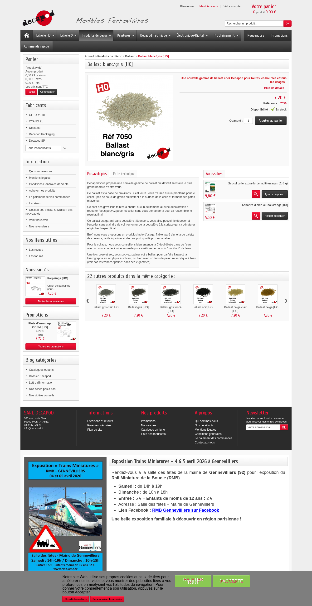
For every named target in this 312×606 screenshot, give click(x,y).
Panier (31, 59)
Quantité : (236, 120)
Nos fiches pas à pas (42, 389)
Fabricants (35, 105)
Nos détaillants (204, 425)
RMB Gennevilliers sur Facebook (185, 510)
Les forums (36, 256)
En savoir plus (97, 174)
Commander (47, 91)
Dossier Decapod (40, 376)
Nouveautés (256, 35)
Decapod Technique (155, 35)
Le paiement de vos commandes (49, 197)
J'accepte (231, 580)
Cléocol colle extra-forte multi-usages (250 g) (258, 183)
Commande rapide (36, 46)
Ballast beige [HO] (267, 307)
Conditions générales (208, 434)
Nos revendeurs (39, 226)
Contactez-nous (205, 442)
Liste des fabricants (153, 434)
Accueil (89, 56)
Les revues (36, 249)
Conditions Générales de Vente (48, 184)
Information (37, 162)
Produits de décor (97, 35)
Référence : (271, 103)
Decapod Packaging (41, 134)
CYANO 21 (36, 121)
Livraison (34, 203)
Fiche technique (124, 174)
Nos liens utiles (41, 240)
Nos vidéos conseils (41, 395)
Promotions (280, 35)
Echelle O (68, 35)
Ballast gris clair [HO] (106, 307)
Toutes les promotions (51, 346)
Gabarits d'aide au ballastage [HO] (265, 205)
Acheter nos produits (42, 190)
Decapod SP (37, 140)
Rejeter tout (193, 581)
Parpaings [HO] (57, 278)
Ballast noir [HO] (203, 307)
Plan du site (94, 429)
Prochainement (226, 35)
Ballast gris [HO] (138, 307)
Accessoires (214, 174)
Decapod (34, 128)
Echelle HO (45, 35)
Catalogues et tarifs (41, 369)
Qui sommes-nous (40, 171)
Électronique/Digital (192, 35)
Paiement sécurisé (99, 425)
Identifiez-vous (209, 6)
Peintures (126, 35)
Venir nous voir (38, 220)
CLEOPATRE (37, 115)
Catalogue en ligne (153, 429)
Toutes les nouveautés (51, 301)
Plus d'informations (75, 599)
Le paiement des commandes (213, 438)
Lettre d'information (41, 382)
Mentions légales (39, 177)
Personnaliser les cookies (107, 599)
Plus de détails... (275, 88)
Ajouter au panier (275, 194)
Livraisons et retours (100, 421)
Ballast (130, 56)
